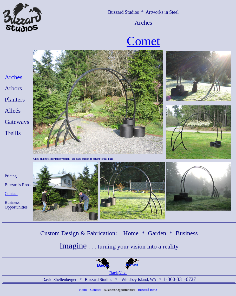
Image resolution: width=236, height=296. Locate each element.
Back (113, 273)
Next (123, 273)
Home (83, 290)
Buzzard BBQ (147, 290)
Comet (143, 41)
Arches (13, 77)
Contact (11, 193)
